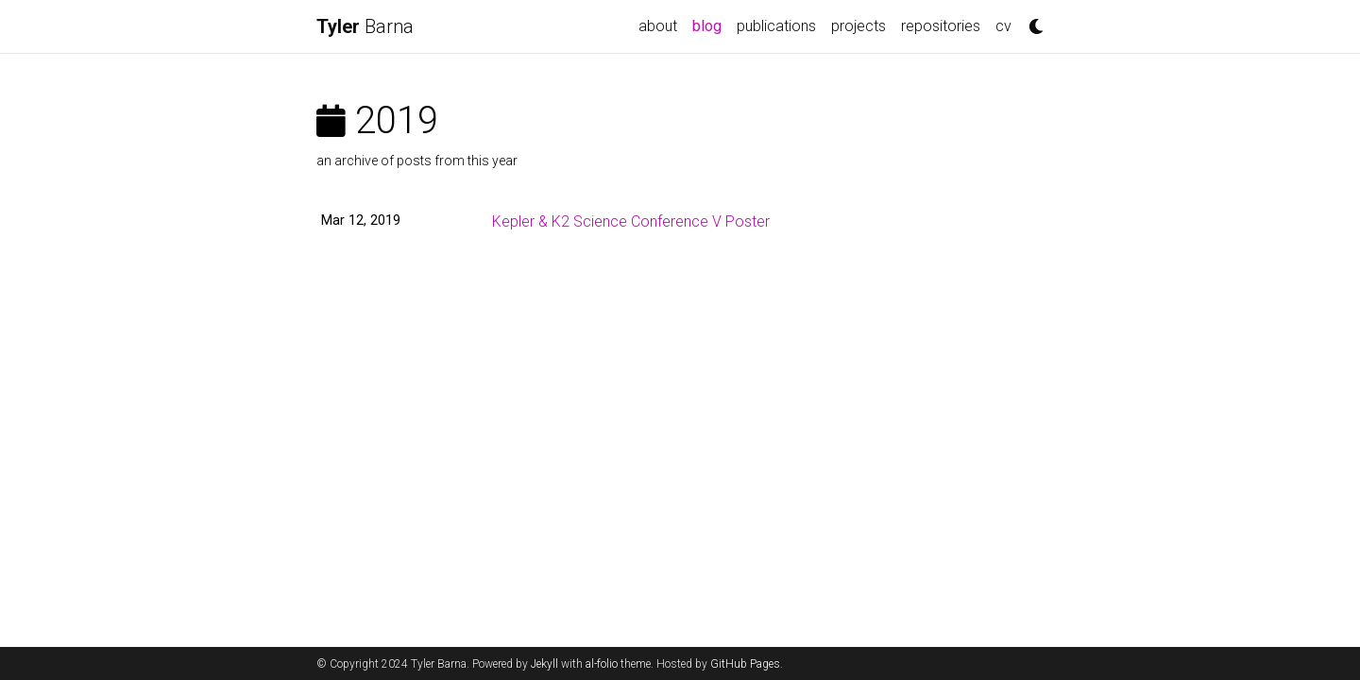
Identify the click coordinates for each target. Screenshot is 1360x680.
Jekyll (544, 664)
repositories (940, 26)
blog (710, 24)
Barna (365, 26)
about (657, 26)
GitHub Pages (745, 664)
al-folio (602, 664)
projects (858, 26)
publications (776, 26)
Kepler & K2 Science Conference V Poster (631, 221)
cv (1003, 26)
